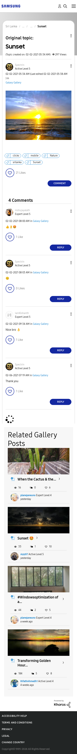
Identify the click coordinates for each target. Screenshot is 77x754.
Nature (54, 155)
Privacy (7, 729)
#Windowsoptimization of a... (37, 599)
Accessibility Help (14, 715)
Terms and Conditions (17, 722)
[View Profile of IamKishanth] (22, 313)
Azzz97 (24, 554)
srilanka (17, 162)
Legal (6, 735)
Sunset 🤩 (25, 538)
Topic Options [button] (64, 35)
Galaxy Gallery (13, 82)
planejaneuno (28, 495)
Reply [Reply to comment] (60, 247)
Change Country (13, 742)
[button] (65, 66)
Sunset (37, 162)
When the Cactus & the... (36, 479)
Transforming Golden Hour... (34, 663)
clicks (16, 155)
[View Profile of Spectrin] (19, 65)
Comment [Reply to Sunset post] (60, 183)
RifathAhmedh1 (29, 681)
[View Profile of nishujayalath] (22, 210)
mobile (34, 155)
